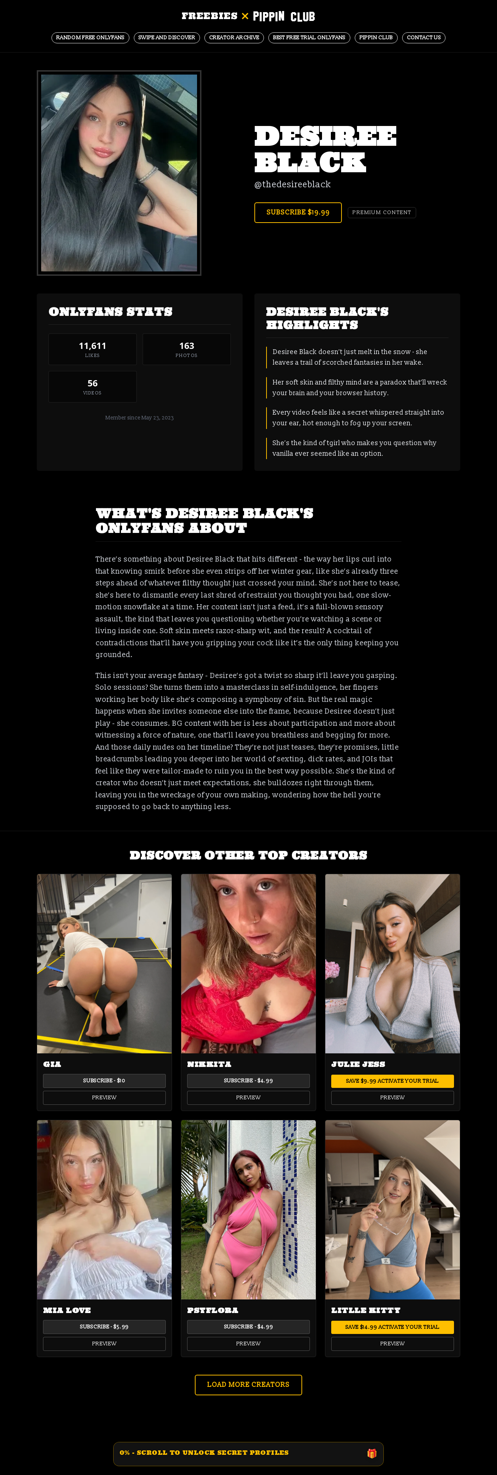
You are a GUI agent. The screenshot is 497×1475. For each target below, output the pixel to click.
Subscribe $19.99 (298, 212)
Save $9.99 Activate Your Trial (392, 1081)
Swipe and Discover (167, 38)
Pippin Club (376, 38)
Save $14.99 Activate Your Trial (393, 1327)
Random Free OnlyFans (90, 38)
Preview (104, 1097)
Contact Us (424, 38)
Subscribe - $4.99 (248, 1081)
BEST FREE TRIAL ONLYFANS (309, 38)
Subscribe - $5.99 (104, 1327)
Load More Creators (248, 1385)
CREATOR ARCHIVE (234, 38)
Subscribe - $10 (104, 1081)
